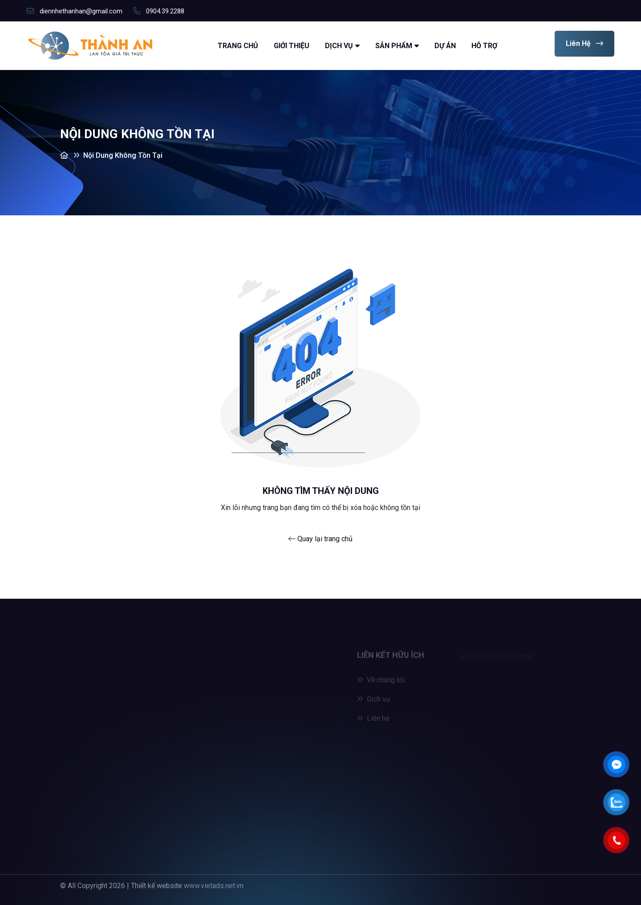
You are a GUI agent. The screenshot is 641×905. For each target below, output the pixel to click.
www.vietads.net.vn (213, 883)
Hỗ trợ (484, 45)
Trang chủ (238, 45)
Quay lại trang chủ (320, 539)
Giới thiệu (291, 45)
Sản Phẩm (393, 45)
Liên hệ (584, 43)
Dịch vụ (339, 45)
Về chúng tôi (381, 682)
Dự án (445, 45)
